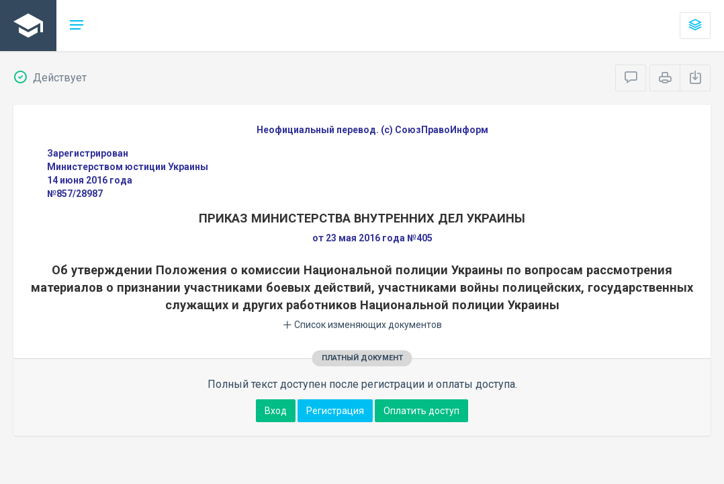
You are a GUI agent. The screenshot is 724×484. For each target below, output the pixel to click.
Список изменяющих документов (362, 324)
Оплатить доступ (421, 410)
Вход (276, 410)
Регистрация (335, 410)
